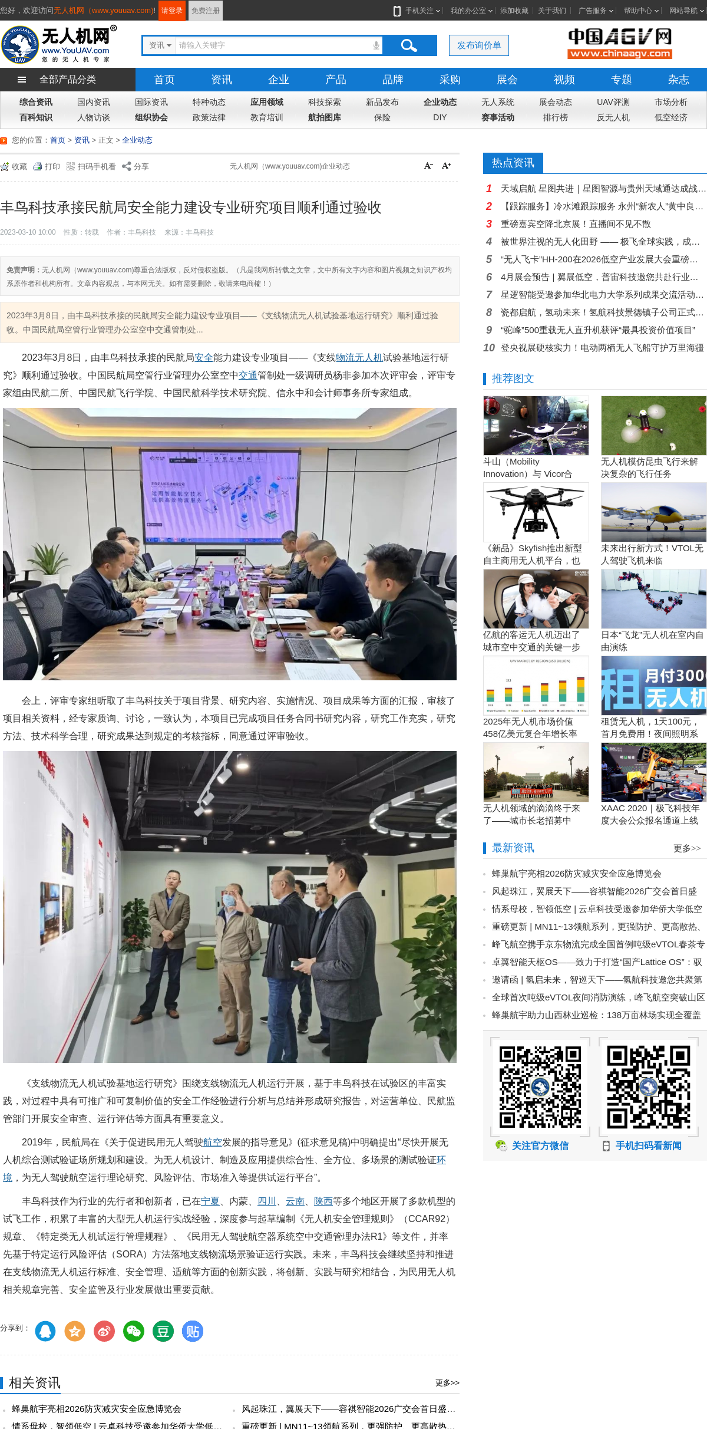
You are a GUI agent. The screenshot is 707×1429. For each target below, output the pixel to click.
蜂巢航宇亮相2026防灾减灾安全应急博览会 (96, 1409)
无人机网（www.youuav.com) (104, 10)
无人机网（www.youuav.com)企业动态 (290, 166)
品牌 (393, 79)
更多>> (447, 1382)
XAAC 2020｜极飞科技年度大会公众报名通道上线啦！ (650, 820)
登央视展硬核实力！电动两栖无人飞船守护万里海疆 (602, 348)
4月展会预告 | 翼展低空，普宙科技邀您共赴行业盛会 (604, 277)
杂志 (678, 79)
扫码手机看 (97, 166)
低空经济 (671, 117)
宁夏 (210, 1201)
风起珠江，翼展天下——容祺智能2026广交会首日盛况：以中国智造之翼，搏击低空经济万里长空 (432, 1409)
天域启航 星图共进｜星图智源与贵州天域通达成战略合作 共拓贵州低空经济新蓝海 (604, 188)
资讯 (221, 79)
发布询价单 (479, 45)
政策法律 (209, 117)
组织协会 (151, 117)
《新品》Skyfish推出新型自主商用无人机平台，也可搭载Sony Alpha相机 (532, 560)
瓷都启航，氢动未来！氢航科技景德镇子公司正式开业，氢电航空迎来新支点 (604, 312)
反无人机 (613, 117)
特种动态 (209, 102)
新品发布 (382, 102)
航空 (212, 1142)
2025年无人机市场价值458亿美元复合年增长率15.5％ (530, 733)
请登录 (172, 10)
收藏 (19, 166)
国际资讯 (151, 102)
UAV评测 (613, 102)
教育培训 (266, 117)
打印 (52, 166)
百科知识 (35, 117)
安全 (203, 358)
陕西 (323, 1201)
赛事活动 (497, 117)
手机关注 (417, 10)
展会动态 (555, 102)
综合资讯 (35, 102)
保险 (382, 117)
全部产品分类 (67, 79)
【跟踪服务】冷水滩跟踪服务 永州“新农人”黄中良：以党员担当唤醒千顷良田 (604, 206)
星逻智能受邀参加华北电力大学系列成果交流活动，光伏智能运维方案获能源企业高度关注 (604, 294)
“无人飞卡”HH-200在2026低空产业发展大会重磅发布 (604, 259)
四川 (266, 1201)
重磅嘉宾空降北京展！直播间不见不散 (576, 224)
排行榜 (555, 117)
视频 (564, 79)
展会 (507, 79)
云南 (295, 1201)
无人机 (369, 358)
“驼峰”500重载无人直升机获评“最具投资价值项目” (598, 330)
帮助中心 (638, 10)
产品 (335, 79)
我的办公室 (468, 10)
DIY (440, 117)
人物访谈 (93, 117)
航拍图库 (324, 117)
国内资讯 (93, 102)
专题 (621, 79)
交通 (248, 375)
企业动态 (440, 102)
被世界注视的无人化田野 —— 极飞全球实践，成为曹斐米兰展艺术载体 (604, 241)
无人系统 (497, 102)
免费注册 (205, 10)
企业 (278, 79)
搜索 (408, 45)
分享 (141, 166)
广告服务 (593, 10)
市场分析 (671, 102)
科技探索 (324, 102)
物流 (345, 358)
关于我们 (552, 10)
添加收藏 (514, 10)
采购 (450, 79)
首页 (164, 79)
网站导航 (683, 10)
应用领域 (266, 102)
